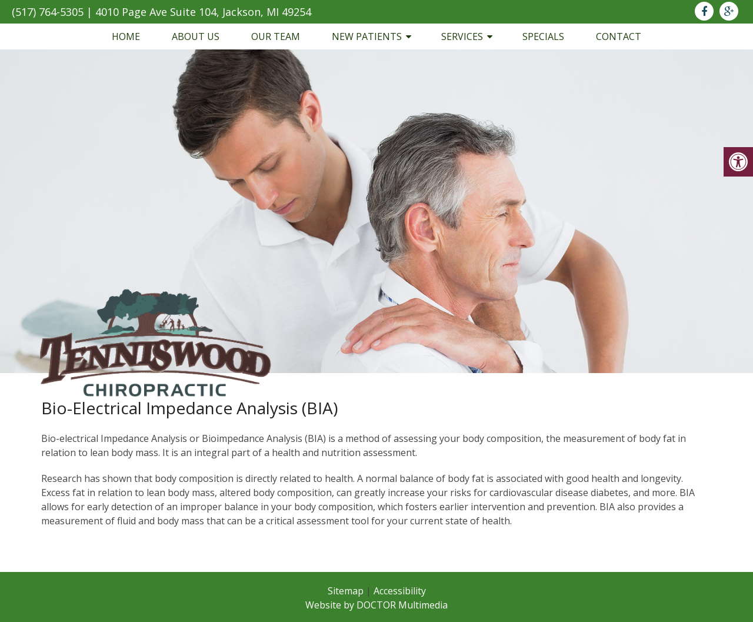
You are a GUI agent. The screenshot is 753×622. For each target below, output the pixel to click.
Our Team (275, 36)
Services (462, 36)
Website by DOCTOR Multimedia (376, 604)
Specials (543, 36)
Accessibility (400, 590)
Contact (618, 36)
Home (126, 36)
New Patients (367, 36)
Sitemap (346, 590)
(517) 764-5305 (48, 12)
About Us (195, 36)
